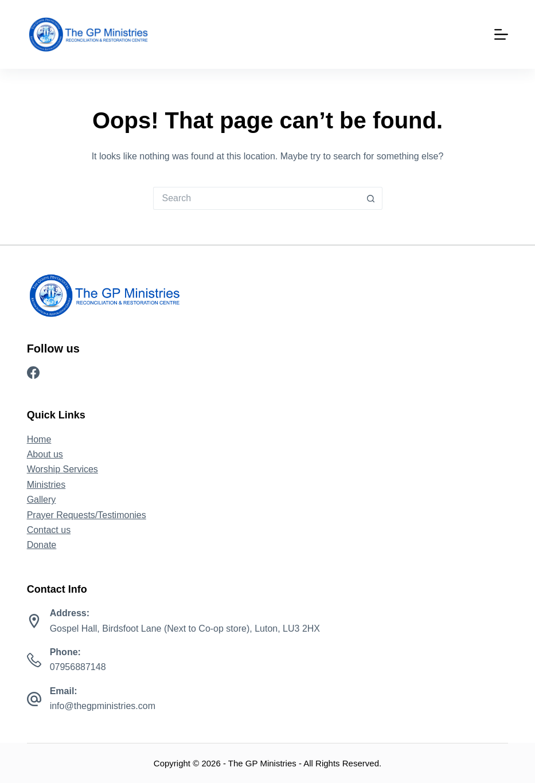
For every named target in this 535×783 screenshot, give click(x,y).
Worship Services (62, 469)
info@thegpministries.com (102, 706)
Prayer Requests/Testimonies (86, 515)
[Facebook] (33, 372)
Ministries (46, 485)
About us (45, 454)
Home (39, 439)
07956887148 (78, 667)
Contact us (49, 530)
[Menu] (501, 34)
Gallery (41, 499)
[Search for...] (256, 198)
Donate (42, 545)
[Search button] (371, 198)
